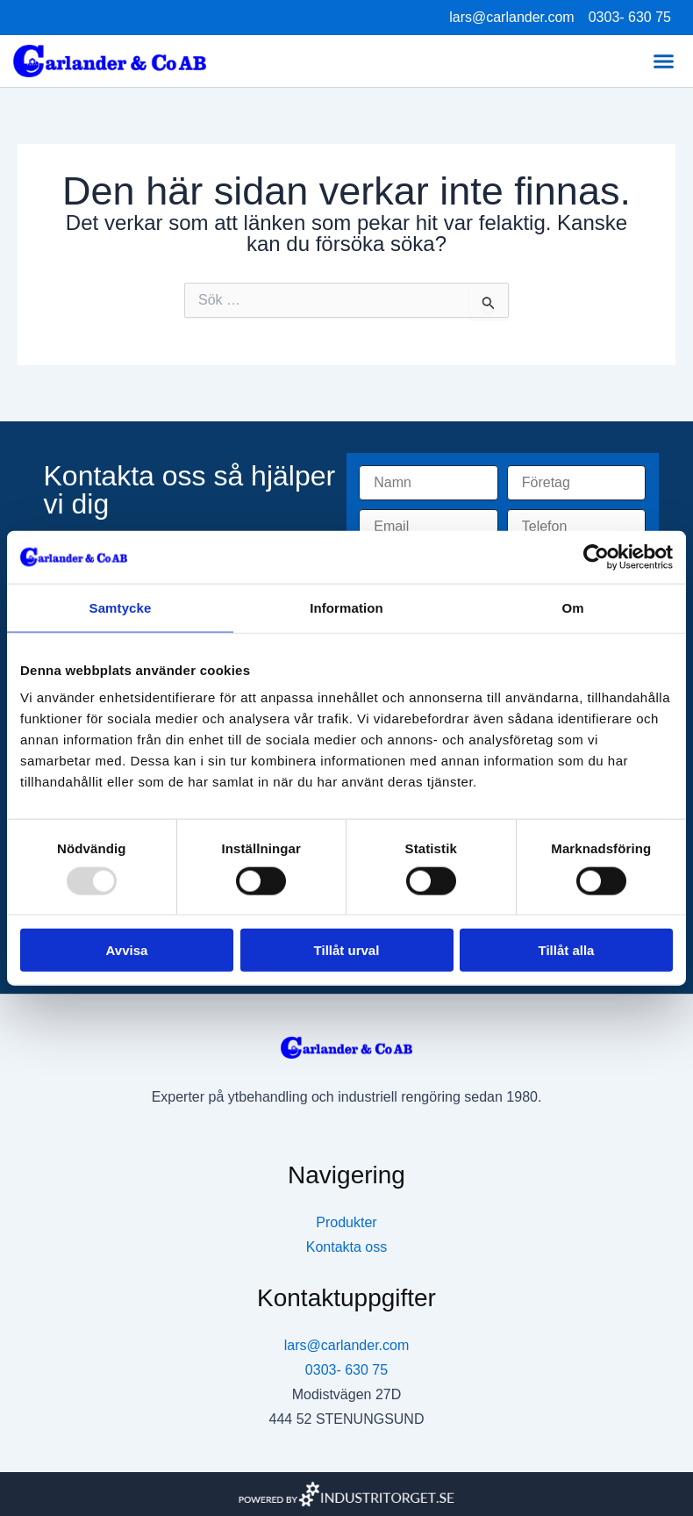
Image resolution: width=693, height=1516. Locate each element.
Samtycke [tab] (120, 607)
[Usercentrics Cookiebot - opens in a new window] (596, 556)
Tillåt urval (347, 950)
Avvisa (127, 950)
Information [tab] (346, 607)
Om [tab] (572, 607)
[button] (664, 61)
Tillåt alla (567, 950)
